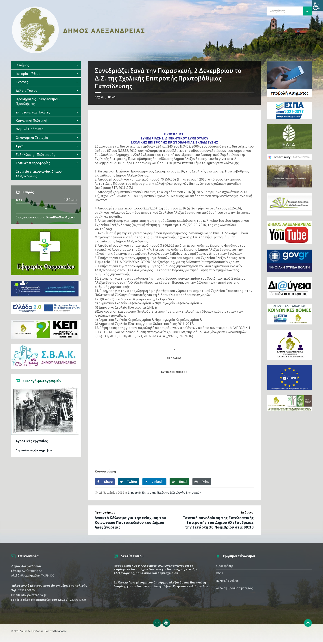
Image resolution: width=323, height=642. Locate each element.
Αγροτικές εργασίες (32, 441)
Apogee (62, 631)
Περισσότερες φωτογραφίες (34, 450)
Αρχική (99, 97)
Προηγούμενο (105, 512)
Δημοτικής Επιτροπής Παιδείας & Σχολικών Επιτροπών (164, 492)
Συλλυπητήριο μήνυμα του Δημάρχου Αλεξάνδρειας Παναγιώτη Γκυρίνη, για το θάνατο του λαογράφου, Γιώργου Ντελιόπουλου (161, 584)
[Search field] (289, 11)
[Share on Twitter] (128, 481)
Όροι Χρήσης (224, 566)
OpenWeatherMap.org (61, 217)
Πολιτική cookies (227, 581)
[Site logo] (78, 52)
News (112, 97)
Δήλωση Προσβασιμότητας (234, 588)
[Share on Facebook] (105, 481)
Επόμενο (247, 512)
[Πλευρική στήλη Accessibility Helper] (317, 5)
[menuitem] (46, 65)
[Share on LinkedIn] (154, 481)
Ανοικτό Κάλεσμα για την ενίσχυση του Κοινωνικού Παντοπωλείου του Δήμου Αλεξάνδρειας (130, 522)
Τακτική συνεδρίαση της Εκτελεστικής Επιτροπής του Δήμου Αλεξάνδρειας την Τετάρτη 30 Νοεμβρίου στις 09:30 (218, 522)
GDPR (219, 573)
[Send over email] (179, 481)
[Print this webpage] (201, 481)
